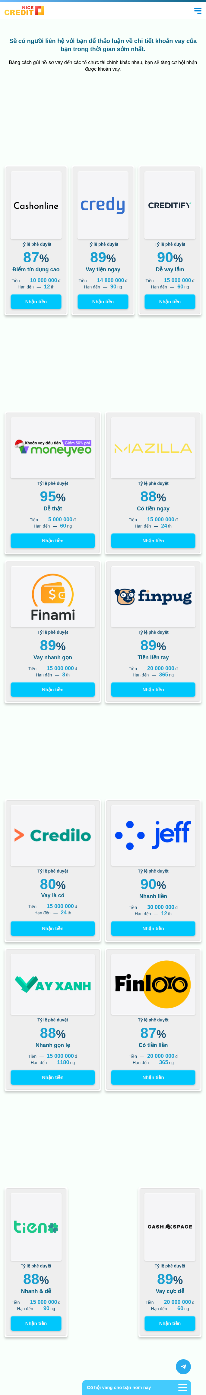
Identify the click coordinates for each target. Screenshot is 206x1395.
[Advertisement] (103, 120)
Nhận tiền (36, 301)
